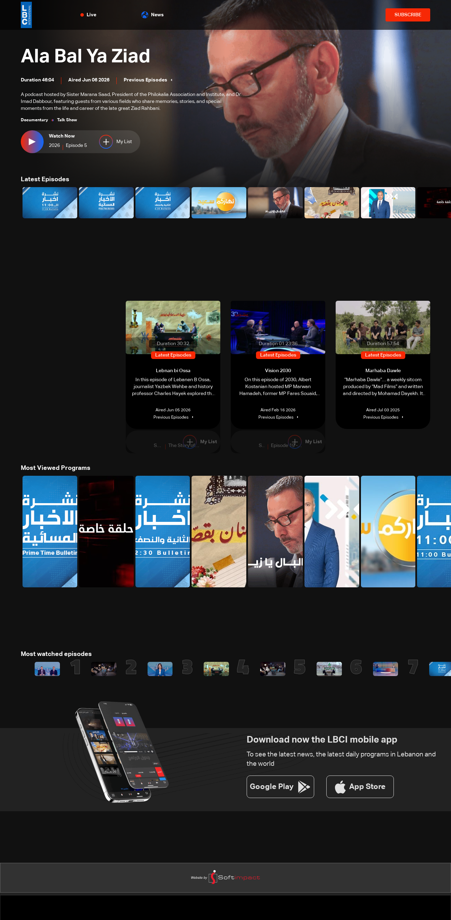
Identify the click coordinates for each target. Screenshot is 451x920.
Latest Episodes (45, 179)
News (152, 14)
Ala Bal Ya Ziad (86, 57)
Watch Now (62, 136)
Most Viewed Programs (55, 468)
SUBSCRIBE (408, 14)
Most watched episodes (56, 654)
